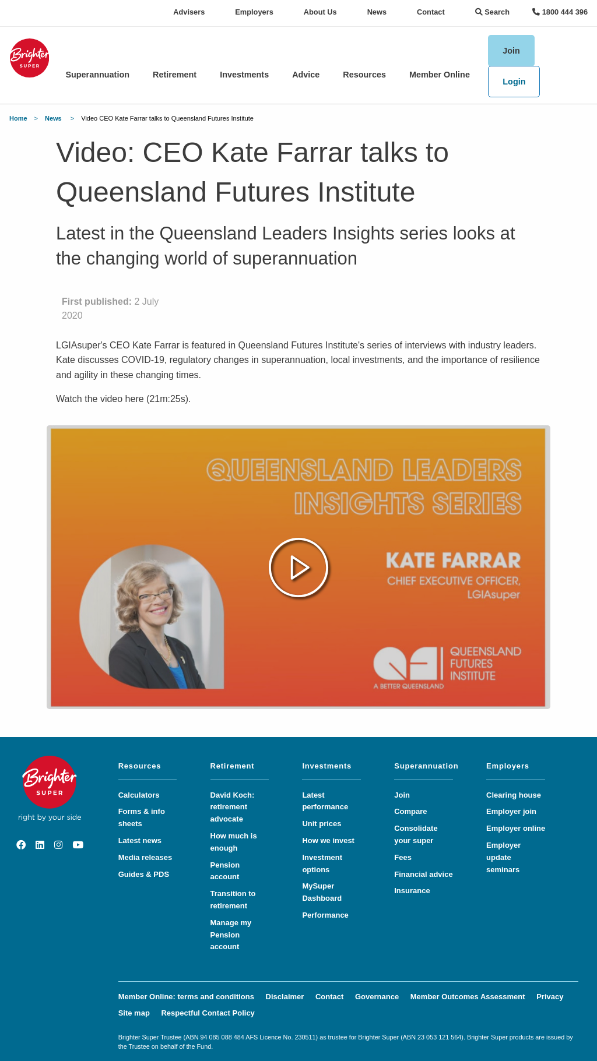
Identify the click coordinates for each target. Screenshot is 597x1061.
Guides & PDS (143, 874)
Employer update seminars (503, 857)
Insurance (412, 890)
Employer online (515, 828)
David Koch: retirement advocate (232, 807)
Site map (134, 1013)
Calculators (139, 795)
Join (511, 50)
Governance (377, 996)
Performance (325, 915)
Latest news (139, 840)
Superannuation (97, 74)
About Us (320, 12)
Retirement (174, 74)
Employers (254, 12)
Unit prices (321, 823)
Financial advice (423, 874)
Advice (305, 74)
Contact (431, 12)
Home (18, 118)
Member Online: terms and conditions (186, 996)
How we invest (328, 840)
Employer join (511, 811)
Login (514, 81)
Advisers (189, 12)
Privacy (549, 996)
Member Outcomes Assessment (467, 996)
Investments (244, 74)
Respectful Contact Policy (207, 1013)
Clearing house (513, 795)
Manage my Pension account (231, 934)
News (377, 12)
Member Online (439, 74)
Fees (403, 857)
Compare (410, 811)
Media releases (145, 857)
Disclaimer (285, 996)
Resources (364, 74)
